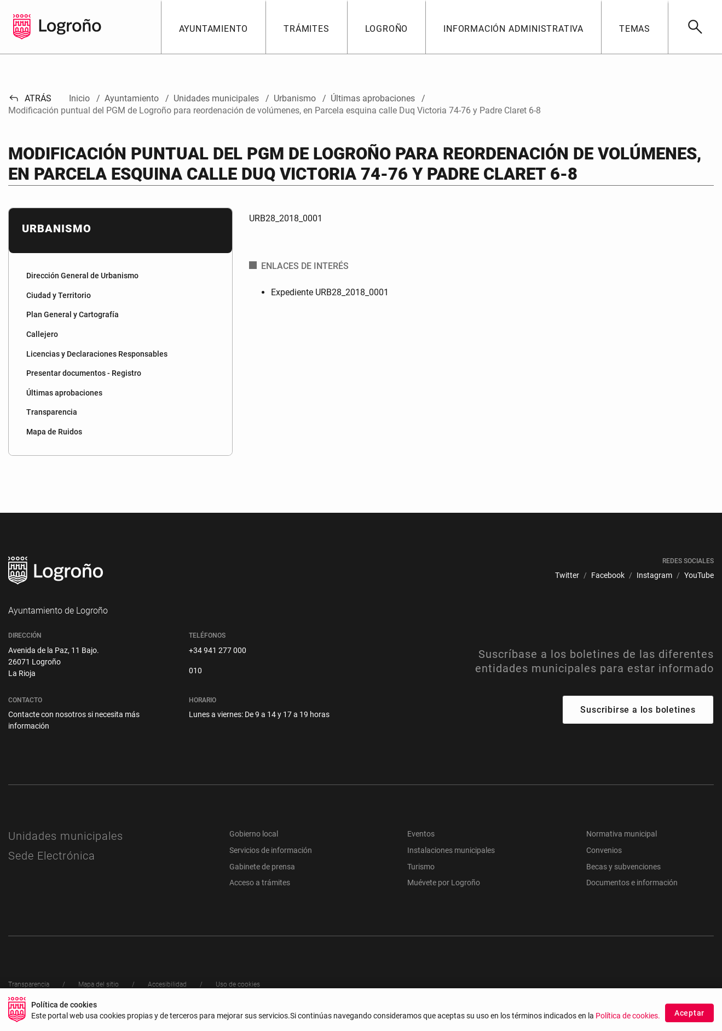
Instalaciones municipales (451, 850)
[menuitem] (120, 276)
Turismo (421, 866)
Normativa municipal (621, 833)
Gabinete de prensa (262, 866)
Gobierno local (253, 833)
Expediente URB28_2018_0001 (330, 292)
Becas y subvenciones (623, 866)
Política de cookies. (628, 1016)
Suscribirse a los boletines (638, 709)
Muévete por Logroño (443, 882)
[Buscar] (695, 27)
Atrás (29, 98)
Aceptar (689, 1013)
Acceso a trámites (259, 882)
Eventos (421, 833)
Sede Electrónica (51, 855)
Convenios (604, 850)
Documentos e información (632, 882)
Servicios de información (270, 850)
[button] (213, 27)
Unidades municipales (65, 836)
